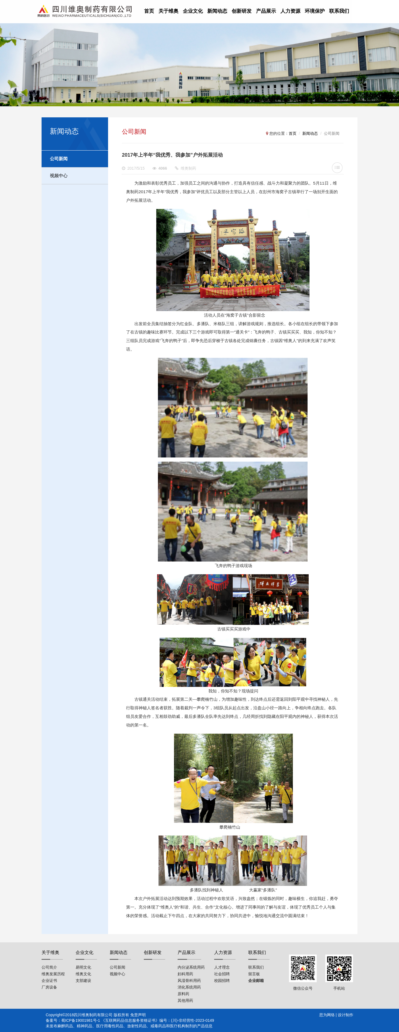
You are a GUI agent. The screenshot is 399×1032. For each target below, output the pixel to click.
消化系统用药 (189, 987)
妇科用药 (185, 974)
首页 (149, 11)
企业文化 (193, 11)
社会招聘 (222, 974)
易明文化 (83, 967)
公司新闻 (59, 158)
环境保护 (315, 11)
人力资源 (290, 11)
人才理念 (222, 967)
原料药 (183, 994)
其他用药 (185, 1000)
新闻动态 (217, 11)
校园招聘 (222, 980)
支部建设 (83, 980)
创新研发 (242, 11)
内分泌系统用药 (191, 967)
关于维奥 (168, 11)
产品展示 (266, 11)
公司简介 (49, 967)
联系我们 (339, 11)
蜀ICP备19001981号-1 (80, 1020)
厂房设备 (49, 987)
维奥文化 (83, 974)
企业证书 (49, 980)
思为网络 (327, 1015)
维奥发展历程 (53, 974)
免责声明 (138, 1015)
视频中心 (59, 175)
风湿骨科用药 (189, 980)
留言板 (254, 974)
